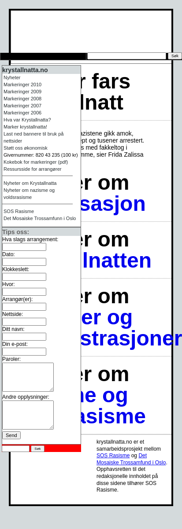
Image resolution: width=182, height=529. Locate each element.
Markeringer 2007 (22, 105)
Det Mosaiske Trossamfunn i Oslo (40, 218)
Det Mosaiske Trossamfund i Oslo (131, 459)
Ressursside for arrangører (32, 169)
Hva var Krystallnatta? (27, 119)
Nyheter (12, 77)
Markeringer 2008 (22, 98)
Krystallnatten (81, 260)
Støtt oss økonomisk (26, 148)
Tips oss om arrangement (42, 56)
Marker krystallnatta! (25, 126)
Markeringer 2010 (22, 84)
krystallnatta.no (25, 69)
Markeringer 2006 (22, 112)
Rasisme (19, 211)
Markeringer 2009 (22, 91)
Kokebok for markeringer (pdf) (36, 162)
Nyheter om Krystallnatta (30, 183)
